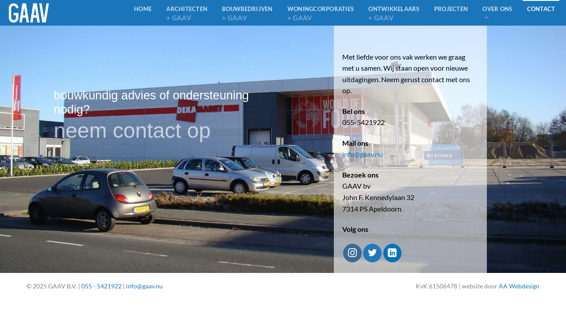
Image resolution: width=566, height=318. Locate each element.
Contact (541, 8)
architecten (186, 14)
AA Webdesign (519, 286)
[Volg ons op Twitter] (372, 253)
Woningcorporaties (320, 14)
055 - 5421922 (101, 286)
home (143, 8)
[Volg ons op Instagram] (352, 253)
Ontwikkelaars (393, 14)
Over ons (497, 13)
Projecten (451, 8)
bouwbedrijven (247, 14)
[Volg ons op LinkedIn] (392, 253)
